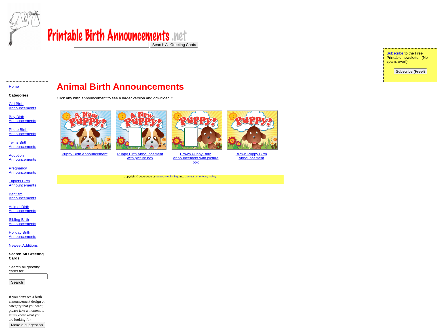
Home (14, 86)
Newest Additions (23, 245)
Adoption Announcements (22, 157)
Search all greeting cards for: (24, 269)
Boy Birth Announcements (22, 119)
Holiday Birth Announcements (22, 234)
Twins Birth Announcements (22, 144)
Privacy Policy (207, 176)
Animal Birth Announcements (22, 209)
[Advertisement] (109, 66)
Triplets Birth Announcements (22, 183)
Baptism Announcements (22, 196)
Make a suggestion (27, 325)
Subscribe (395, 53)
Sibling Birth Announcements (22, 221)
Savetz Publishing (167, 176)
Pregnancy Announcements (22, 170)
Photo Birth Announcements (22, 131)
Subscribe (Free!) (410, 71)
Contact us (191, 176)
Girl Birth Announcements (22, 106)
